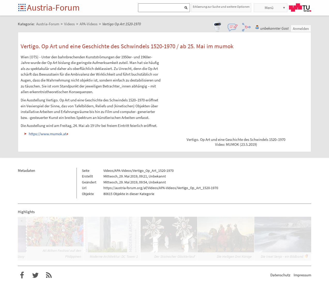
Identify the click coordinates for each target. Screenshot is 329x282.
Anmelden (301, 28)
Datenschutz (280, 274)
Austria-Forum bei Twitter (35, 275)
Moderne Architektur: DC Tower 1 (114, 256)
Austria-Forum (53, 7)
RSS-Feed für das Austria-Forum (49, 275)
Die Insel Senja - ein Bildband (282, 256)
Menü (269, 7)
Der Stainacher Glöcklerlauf (174, 256)
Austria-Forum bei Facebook (22, 275)
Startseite (22, 7)
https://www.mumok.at (47, 133)
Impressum (302, 274)
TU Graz (300, 7)
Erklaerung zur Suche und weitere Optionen (221, 7)
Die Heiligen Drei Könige (234, 256)
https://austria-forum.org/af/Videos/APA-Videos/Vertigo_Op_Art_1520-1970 (160, 188)
